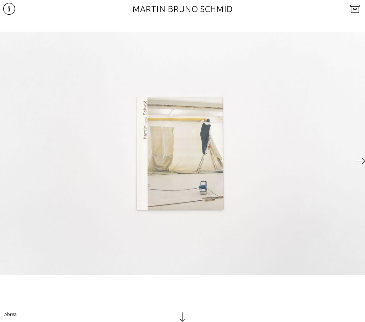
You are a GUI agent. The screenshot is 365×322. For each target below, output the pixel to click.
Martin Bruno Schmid (183, 9)
